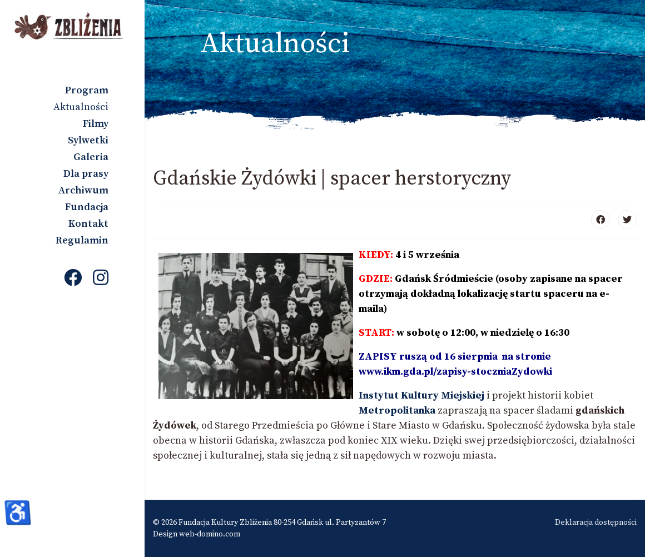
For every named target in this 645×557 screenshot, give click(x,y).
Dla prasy (85, 173)
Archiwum (83, 190)
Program (86, 90)
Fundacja (86, 207)
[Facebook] (73, 279)
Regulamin (82, 240)
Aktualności (80, 107)
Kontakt (88, 223)
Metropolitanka (398, 410)
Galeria (90, 157)
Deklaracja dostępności (596, 523)
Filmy (95, 123)
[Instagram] (100, 279)
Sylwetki (88, 140)
